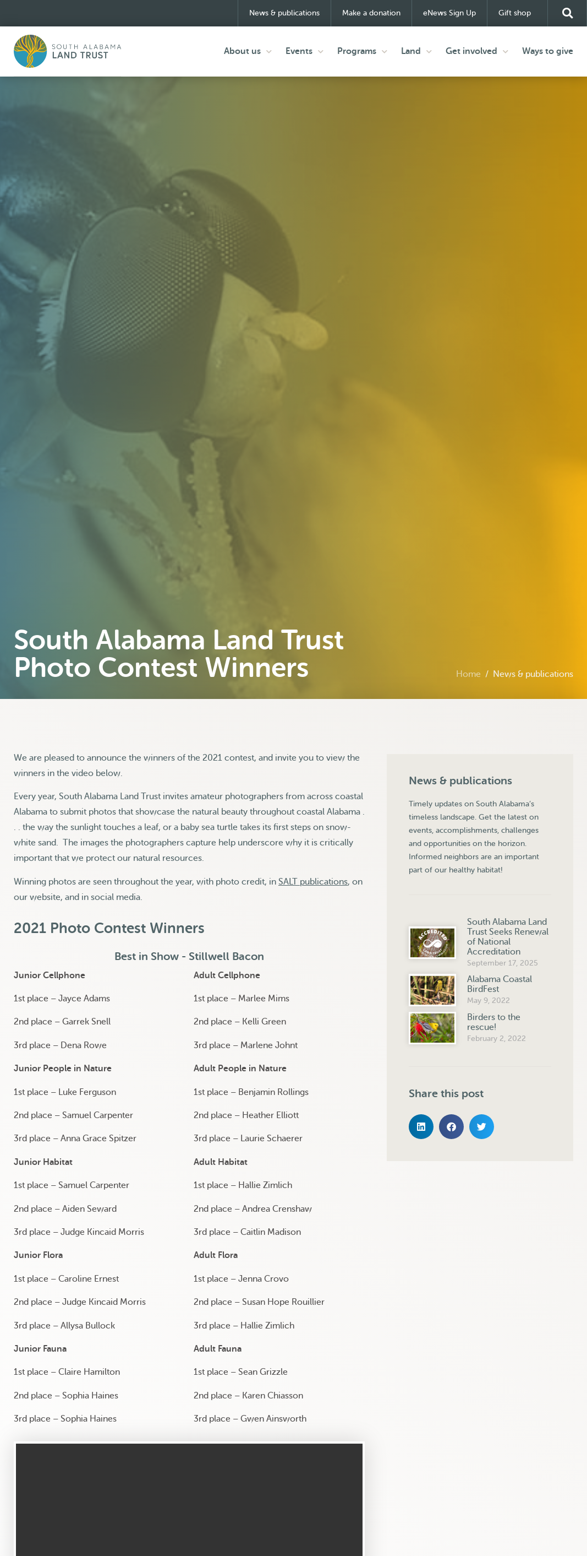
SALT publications (313, 881)
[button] (567, 13)
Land (416, 50)
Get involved (477, 50)
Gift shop (517, 13)
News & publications (284, 13)
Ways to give (547, 51)
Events (304, 50)
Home (468, 674)
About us (248, 50)
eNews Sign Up (449, 13)
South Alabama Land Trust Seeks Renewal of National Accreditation (507, 936)
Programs (362, 50)
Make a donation (371, 13)
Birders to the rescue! (493, 1022)
